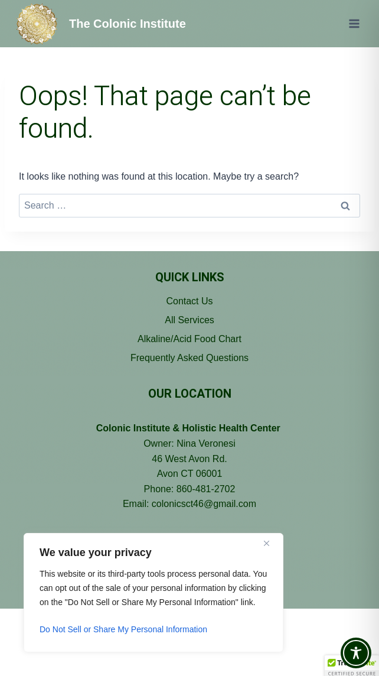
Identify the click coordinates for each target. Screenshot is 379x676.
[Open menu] (354, 23)
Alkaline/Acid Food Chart (189, 339)
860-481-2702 (206, 489)
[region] (153, 592)
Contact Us (189, 301)
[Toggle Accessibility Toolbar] (356, 653)
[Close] (271, 543)
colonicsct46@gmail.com (204, 504)
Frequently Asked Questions (189, 358)
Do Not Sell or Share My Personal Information (123, 629)
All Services (189, 320)
